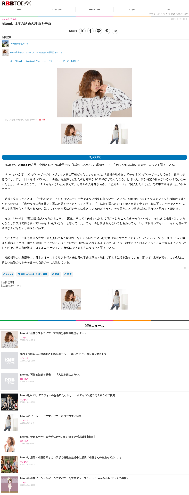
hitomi (9, 274)
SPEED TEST (94, 9)
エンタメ (132, 9)
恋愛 (69, 274)
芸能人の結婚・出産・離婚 (34, 274)
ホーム (19, 9)
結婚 (57, 274)
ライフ (169, 9)
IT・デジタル (57, 9)
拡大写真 (97, 157)
